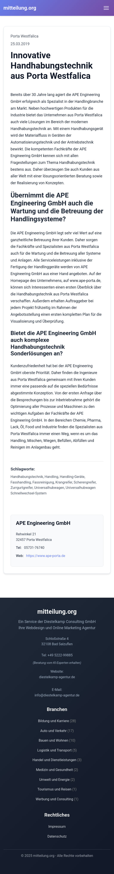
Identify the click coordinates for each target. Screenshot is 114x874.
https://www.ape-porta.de (45, 556)
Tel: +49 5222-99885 (56, 655)
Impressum (57, 827)
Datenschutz (56, 836)
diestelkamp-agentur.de (57, 677)
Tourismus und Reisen (57, 789)
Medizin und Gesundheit (57, 770)
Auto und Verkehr (57, 731)
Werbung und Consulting (57, 799)
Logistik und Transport (57, 750)
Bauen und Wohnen (57, 740)
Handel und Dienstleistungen (57, 760)
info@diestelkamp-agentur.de (57, 695)
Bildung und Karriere (57, 721)
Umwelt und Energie (57, 780)
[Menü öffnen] (106, 7)
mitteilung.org (19, 8)
